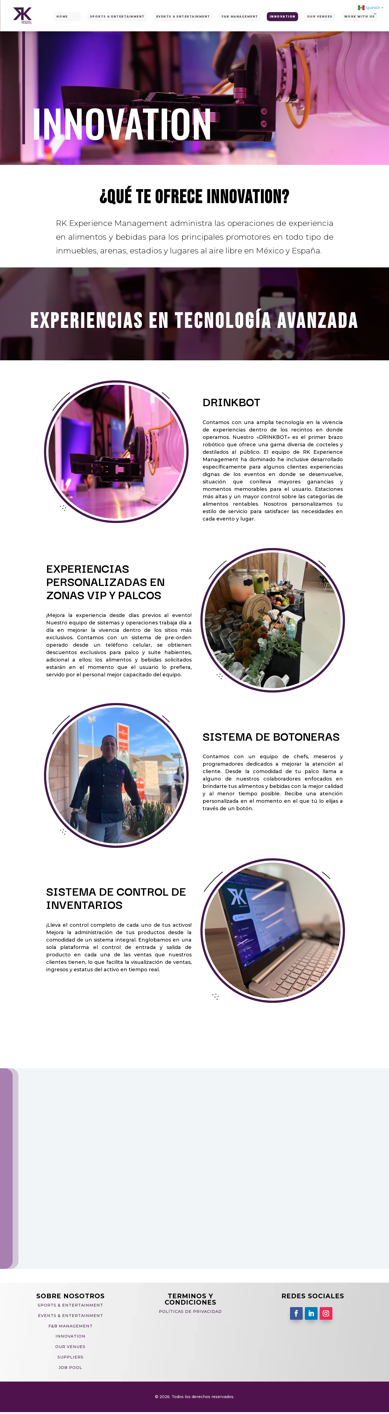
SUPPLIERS (70, 1357)
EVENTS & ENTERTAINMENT (183, 16)
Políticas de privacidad (190, 1311)
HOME (62, 16)
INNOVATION (283, 16)
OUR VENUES (320, 16)
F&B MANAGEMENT (240, 16)
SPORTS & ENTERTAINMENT (117, 16)
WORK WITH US (359, 16)
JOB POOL (70, 1367)
